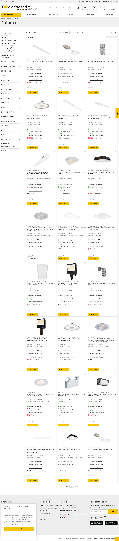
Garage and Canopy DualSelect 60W (69, 449)
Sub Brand (5, 103)
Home (3, 18)
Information (7, 502)
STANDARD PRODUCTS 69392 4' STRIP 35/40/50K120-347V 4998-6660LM (38, 173)
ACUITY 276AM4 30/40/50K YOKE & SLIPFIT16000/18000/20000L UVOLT (37, 339)
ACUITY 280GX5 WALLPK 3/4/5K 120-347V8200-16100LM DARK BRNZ (102, 394)
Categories (6, 33)
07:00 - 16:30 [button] (33, 8)
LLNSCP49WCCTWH (64, 171)
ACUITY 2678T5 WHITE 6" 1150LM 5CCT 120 (100, 449)
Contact (109, 15)
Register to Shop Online (110, 1)
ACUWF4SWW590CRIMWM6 (66, 60)
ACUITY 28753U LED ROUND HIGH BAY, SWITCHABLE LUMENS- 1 (69, 339)
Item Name (5, 80)
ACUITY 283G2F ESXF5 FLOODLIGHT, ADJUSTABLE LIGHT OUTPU (68, 284)
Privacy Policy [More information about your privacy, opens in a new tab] (25, 525)
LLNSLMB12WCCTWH (33, 392)
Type (3, 76)
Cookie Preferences (63, 538)
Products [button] (11, 15)
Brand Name (6, 71)
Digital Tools (53, 15)
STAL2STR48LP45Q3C (34, 171)
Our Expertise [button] (31, 15)
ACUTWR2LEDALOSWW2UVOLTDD (98, 392)
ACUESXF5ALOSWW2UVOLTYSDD (68, 281)
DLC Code (5, 98)
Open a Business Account (93, 1)
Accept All (19, 529)
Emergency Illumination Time (8, 145)
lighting (9, 18)
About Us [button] (90, 15)
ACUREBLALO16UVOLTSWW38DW (37, 115)
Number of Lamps (8, 121)
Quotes (81, 1)
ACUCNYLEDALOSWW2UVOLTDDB (98, 171)
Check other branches (35, 80)
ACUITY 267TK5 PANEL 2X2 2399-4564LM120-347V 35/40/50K (101, 228)
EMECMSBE (61, 392)
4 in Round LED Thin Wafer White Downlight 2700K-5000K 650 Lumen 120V (70, 62)
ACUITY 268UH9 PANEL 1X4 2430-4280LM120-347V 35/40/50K (40, 284)
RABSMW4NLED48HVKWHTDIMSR (37, 448)
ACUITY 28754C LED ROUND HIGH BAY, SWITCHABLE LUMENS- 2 (38, 117)
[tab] (10, 33)
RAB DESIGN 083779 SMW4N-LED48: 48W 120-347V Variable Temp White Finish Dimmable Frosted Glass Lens (40, 451)
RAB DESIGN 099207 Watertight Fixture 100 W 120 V (101, 62)
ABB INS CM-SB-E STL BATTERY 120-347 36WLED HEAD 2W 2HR (72, 394)
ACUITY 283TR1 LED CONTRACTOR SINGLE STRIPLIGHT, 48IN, (70, 117)
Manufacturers (7, 62)
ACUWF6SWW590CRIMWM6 (96, 448)
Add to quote (32, 258)
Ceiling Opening (7, 117)
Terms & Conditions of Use (77, 538)
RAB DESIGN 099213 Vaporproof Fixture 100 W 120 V (101, 284)
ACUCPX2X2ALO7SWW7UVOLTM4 (98, 226)
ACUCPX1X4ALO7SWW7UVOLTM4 (37, 281)
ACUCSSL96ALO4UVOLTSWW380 (37, 60)
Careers (43, 519)
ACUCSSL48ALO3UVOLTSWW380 (68, 115)
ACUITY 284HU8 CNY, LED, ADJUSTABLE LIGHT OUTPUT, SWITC (101, 173)
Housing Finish (7, 89)
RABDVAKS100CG (93, 60)
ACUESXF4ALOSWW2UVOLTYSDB (37, 337)
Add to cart (33, 92)
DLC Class (5, 135)
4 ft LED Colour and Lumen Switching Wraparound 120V (99, 117)
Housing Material (8, 112)
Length (4, 151)
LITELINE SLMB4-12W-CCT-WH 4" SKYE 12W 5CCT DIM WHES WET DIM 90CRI (41, 394)
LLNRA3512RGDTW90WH (34, 226)
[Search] (64, 8)
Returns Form (45, 513)
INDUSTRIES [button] (71, 15)
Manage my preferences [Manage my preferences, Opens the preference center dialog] (19, 534)
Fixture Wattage (8, 66)
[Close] (34, 506)
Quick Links (45, 502)
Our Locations (45, 511)
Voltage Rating (7, 126)
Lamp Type (5, 85)
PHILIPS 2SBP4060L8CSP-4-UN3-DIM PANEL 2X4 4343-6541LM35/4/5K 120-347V (72, 228)
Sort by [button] (113, 32)
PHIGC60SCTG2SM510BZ (65, 448)
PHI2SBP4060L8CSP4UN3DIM (67, 226)
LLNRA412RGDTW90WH (95, 337)
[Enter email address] (99, 511)
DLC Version (6, 94)
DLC (2, 130)
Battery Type (6, 139)
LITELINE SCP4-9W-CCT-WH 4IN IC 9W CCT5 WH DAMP (72, 173)
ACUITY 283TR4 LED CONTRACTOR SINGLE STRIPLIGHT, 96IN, (39, 62)
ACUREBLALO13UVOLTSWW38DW (68, 337)
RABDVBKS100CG (93, 281)
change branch (31, 9)
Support (6, 1)
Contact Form (45, 516)
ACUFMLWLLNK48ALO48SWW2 (97, 115)
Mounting (5, 107)
